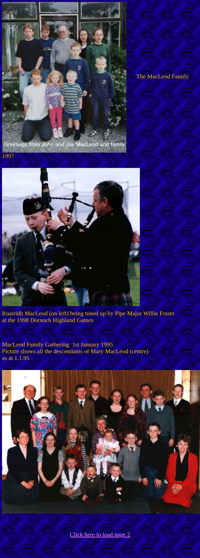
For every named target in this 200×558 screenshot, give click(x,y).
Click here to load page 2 (100, 534)
